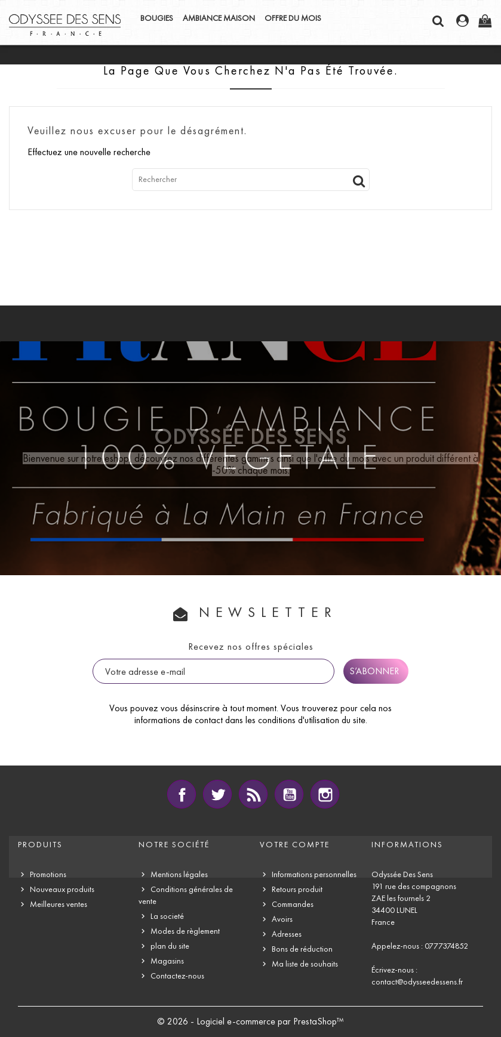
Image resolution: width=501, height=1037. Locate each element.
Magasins (167, 961)
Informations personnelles (314, 874)
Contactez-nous (177, 976)
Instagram (325, 794)
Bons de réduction (302, 949)
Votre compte (295, 845)
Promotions (48, 874)
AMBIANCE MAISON (219, 18)
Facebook (181, 794)
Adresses (287, 934)
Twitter (217, 794)
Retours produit (297, 889)
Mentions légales (179, 874)
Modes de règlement (185, 931)
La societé (167, 916)
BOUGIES (156, 18)
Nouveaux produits (62, 889)
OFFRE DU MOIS (293, 18)
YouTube (289, 794)
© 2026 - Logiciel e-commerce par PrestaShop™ (250, 1021)
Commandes (292, 904)
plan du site (169, 946)
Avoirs (282, 919)
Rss (253, 794)
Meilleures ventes (58, 904)
